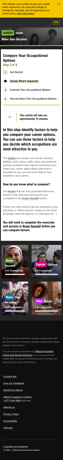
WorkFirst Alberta (13, 390)
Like (38, 22)
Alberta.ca (9, 407)
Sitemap (8, 427)
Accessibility (10, 421)
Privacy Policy (11, 414)
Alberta (9, 22)
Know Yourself (30, 198)
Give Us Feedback (13, 383)
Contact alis (9, 376)
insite (12, 33)
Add (30, 22)
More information (25, 13)
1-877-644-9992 (12, 400)
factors (12, 158)
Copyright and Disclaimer (15, 446)
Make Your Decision (14, 39)
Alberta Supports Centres (17, 397)
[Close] (58, 4)
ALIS (20, 22)
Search (47, 22)
